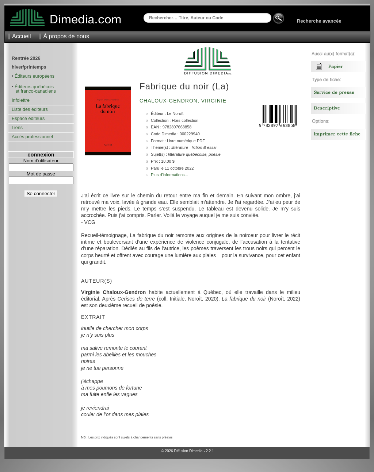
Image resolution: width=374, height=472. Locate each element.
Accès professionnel (32, 136)
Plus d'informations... (169, 175)
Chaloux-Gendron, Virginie (184, 101)
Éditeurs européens (34, 76)
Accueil (21, 36)
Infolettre (21, 100)
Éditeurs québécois (34, 86)
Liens (17, 127)
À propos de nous (66, 36)
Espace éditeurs (28, 118)
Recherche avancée (319, 21)
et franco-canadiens (34, 91)
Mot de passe (41, 174)
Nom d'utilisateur (40, 160)
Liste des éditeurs (30, 109)
